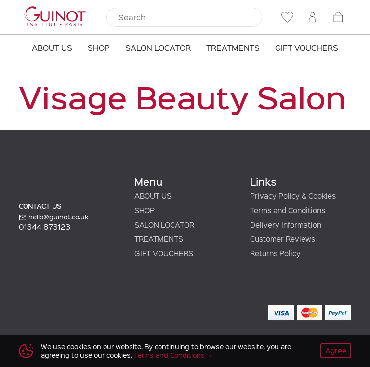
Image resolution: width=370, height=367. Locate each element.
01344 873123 (44, 226)
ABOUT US (153, 196)
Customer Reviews (282, 239)
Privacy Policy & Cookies (293, 196)
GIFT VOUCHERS (163, 253)
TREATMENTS (158, 239)
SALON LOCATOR (164, 225)
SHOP (144, 210)
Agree (335, 350)
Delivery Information (285, 225)
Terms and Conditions (169, 355)
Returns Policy (275, 253)
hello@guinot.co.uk (54, 217)
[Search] (184, 17)
